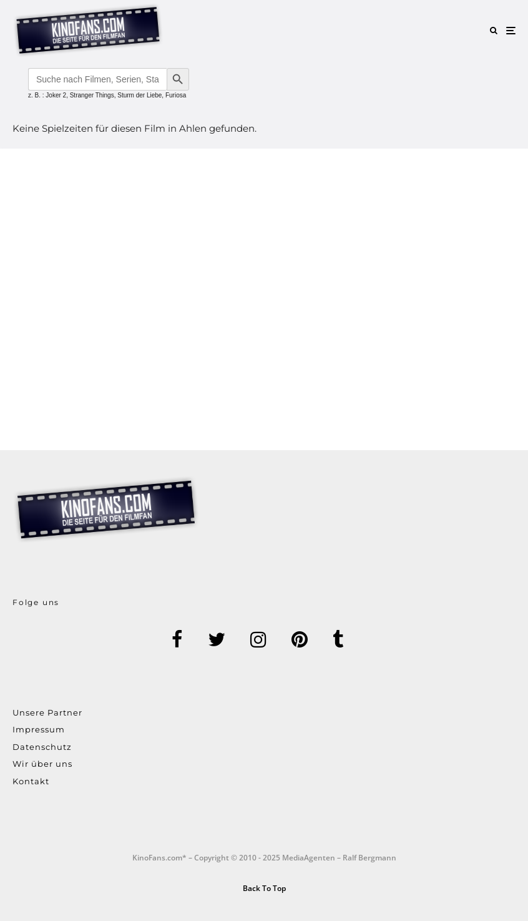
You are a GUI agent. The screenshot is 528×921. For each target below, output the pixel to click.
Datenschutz (42, 747)
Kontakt (30, 781)
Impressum (38, 729)
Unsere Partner (47, 712)
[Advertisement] (264, 299)
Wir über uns (42, 764)
